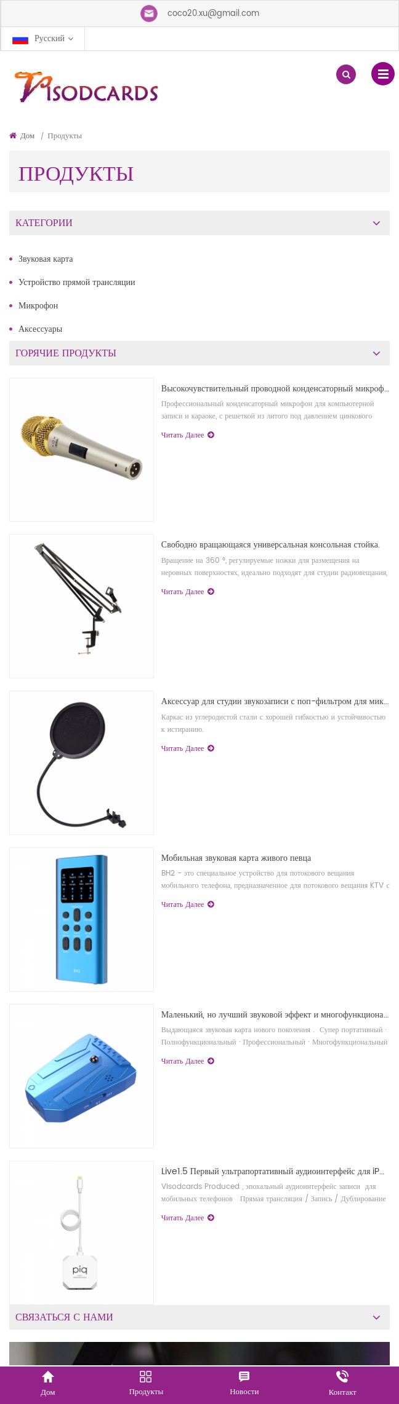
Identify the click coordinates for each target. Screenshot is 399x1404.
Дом (21, 136)
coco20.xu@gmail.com (213, 13)
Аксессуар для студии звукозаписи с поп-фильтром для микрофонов (285, 834)
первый (355, 934)
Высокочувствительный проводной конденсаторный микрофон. (285, 565)
